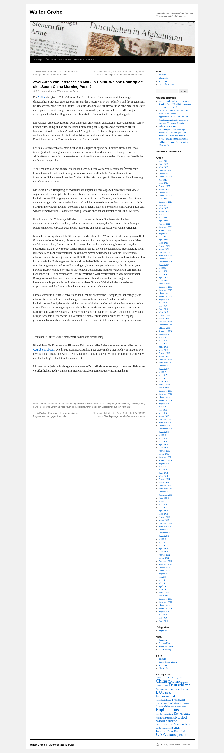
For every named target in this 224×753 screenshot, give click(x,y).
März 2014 (163, 476)
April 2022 (163, 221)
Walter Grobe (46, 12)
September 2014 (165, 460)
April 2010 (163, 621)
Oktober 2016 (164, 397)
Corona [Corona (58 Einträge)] (173, 681)
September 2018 (165, 331)
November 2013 (165, 488)
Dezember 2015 (165, 419)
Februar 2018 (164, 353)
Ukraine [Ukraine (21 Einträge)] (183, 731)
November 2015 (165, 422)
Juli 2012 (162, 539)
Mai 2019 (163, 306)
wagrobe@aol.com (43, 349)
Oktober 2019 (164, 293)
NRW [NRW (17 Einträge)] (174, 721)
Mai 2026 (163, 161)
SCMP (36, 407)
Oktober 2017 (164, 366)
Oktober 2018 (164, 328)
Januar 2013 (164, 520)
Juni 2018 (163, 340)
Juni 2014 (163, 470)
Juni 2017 (163, 375)
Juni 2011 (163, 580)
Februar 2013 (164, 517)
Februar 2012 (164, 555)
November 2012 (165, 526)
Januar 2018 (164, 356)
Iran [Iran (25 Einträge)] (158, 706)
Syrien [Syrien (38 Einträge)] (176, 727)
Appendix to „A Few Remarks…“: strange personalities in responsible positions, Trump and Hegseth (173, 120)
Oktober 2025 (164, 173)
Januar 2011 (164, 596)
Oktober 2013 (164, 492)
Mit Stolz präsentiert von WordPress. (174, 745)
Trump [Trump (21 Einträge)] (170, 731)
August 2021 (164, 233)
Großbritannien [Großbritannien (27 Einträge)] (175, 703)
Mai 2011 (163, 583)
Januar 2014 (164, 482)
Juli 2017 (162, 372)
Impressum (65, 59)
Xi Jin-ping (71, 407)
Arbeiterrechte (91, 403)
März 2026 (163, 167)
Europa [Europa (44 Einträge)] (166, 692)
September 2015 (165, 429)
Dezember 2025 (165, 170)
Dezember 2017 (165, 359)
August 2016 (164, 403)
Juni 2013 (163, 504)
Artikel (41, 97)
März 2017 (163, 381)
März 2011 (163, 589)
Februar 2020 (164, 284)
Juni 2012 (163, 542)
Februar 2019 (164, 315)
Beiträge (38, 59)
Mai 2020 (163, 274)
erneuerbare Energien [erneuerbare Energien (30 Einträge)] (179, 689)
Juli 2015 (162, 435)
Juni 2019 (163, 302)
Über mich (50, 59)
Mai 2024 (163, 198)
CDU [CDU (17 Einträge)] (181, 678)
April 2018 (163, 347)
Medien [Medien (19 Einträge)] (171, 718)
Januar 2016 (164, 416)
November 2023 (165, 205)
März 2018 (163, 350)
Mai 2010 (163, 618)
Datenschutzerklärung (85, 59)
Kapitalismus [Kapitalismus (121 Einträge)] (167, 709)
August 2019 (164, 299)
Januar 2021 (164, 249)
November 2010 (165, 602)
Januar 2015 (164, 454)
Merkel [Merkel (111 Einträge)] (181, 717)
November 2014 (165, 457)
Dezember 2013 (165, 485)
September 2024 (165, 195)
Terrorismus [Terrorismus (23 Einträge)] (161, 731)
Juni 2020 (163, 271)
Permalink (126, 407)
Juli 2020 (162, 268)
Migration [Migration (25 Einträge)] (160, 721)
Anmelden (163, 640)
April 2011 (163, 586)
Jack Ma (134, 403)
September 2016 (165, 400)
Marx (141, 403)
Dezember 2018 (165, 321)
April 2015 (163, 444)
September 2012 (165, 533)
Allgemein (63, 403)
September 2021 (165, 230)
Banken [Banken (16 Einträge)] (165, 678)
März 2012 (163, 551)
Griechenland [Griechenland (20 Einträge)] (161, 703)
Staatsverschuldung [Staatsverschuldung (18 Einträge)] (164, 728)
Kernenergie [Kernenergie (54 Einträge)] (182, 713)
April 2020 (163, 277)
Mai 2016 (163, 413)
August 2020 (164, 265)
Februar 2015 (164, 451)
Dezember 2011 (165, 561)
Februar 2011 (164, 592)
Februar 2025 (164, 186)
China (101, 403)
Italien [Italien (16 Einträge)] (184, 706)
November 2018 (165, 325)
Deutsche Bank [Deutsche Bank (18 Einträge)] (162, 686)
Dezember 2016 (165, 391)
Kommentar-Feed (166, 646)
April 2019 (163, 309)
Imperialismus (122, 403)
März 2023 (163, 208)
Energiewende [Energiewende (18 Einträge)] (161, 689)
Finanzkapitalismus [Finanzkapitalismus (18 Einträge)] (164, 700)
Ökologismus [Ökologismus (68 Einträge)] (176, 735)
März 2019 (163, 312)
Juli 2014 (162, 466)
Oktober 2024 (164, 192)
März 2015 (163, 447)
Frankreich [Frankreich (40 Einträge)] (178, 699)
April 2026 (163, 164)
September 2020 (165, 262)
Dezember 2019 (165, 287)
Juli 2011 (162, 577)
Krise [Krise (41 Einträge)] (164, 717)
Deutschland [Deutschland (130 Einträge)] (180, 685)
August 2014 (164, 463)
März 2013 (163, 514)
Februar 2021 (164, 246)
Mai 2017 (163, 378)
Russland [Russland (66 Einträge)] (179, 724)
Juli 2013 (162, 501)
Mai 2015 (163, 441)
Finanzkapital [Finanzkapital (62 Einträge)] (165, 696)
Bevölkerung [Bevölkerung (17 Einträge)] (173, 678)
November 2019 (165, 290)
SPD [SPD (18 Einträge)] (188, 725)
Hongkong (110, 403)
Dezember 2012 (165, 523)
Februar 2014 (164, 479)
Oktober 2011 (164, 567)
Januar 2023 (164, 211)
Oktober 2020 (164, 258)
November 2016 (165, 394)
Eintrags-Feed (164, 643)
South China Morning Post (52, 407)
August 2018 (164, 334)
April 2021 (163, 239)
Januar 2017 (164, 388)
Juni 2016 (163, 410)
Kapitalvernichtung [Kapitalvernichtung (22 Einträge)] (164, 714)
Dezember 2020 (165, 252)
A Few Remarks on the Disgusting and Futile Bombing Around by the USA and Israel (173, 142)
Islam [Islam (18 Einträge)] (162, 706)
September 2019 (165, 296)
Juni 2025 (163, 180)
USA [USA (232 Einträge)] (161, 734)
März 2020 (163, 280)
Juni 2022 (163, 217)
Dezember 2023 (165, 202)
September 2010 (165, 608)
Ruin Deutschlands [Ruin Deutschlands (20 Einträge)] (164, 724)
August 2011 (164, 573)
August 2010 (164, 611)
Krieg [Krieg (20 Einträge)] (158, 718)
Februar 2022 (164, 224)
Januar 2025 (164, 189)
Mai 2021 (163, 236)
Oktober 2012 (164, 529)
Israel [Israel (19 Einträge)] (179, 706)
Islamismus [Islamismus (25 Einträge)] (170, 706)
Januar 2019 (164, 318)
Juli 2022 (162, 214)
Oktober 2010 (164, 605)
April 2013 (163, 510)
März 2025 (163, 183)
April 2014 (163, 473)
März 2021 (163, 243)
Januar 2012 (164, 558)
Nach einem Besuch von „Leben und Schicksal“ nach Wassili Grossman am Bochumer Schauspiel (175, 104)
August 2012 (164, 536)
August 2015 (164, 432)
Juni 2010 (163, 614)
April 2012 (163, 548)
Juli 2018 (162, 337)
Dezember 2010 (165, 599)
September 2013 (165, 495)
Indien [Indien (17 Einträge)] (186, 703)
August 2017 (164, 369)
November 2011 (165, 564)
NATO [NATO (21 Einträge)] (169, 721)
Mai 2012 (163, 545)
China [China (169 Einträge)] (161, 681)
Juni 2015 (163, 438)
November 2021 (165, 227)
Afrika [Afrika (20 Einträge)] (159, 677)
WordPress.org (165, 649)
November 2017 (165, 362)
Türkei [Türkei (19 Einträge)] (176, 731)
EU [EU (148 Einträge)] (159, 692)
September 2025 (165, 176)
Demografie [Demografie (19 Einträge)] (183, 682)
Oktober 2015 (164, 425)
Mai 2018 (163, 343)
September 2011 (165, 570)
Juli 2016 (162, 406)
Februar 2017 (164, 384)
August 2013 (164, 498)
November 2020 (165, 255)
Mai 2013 (163, 507)
